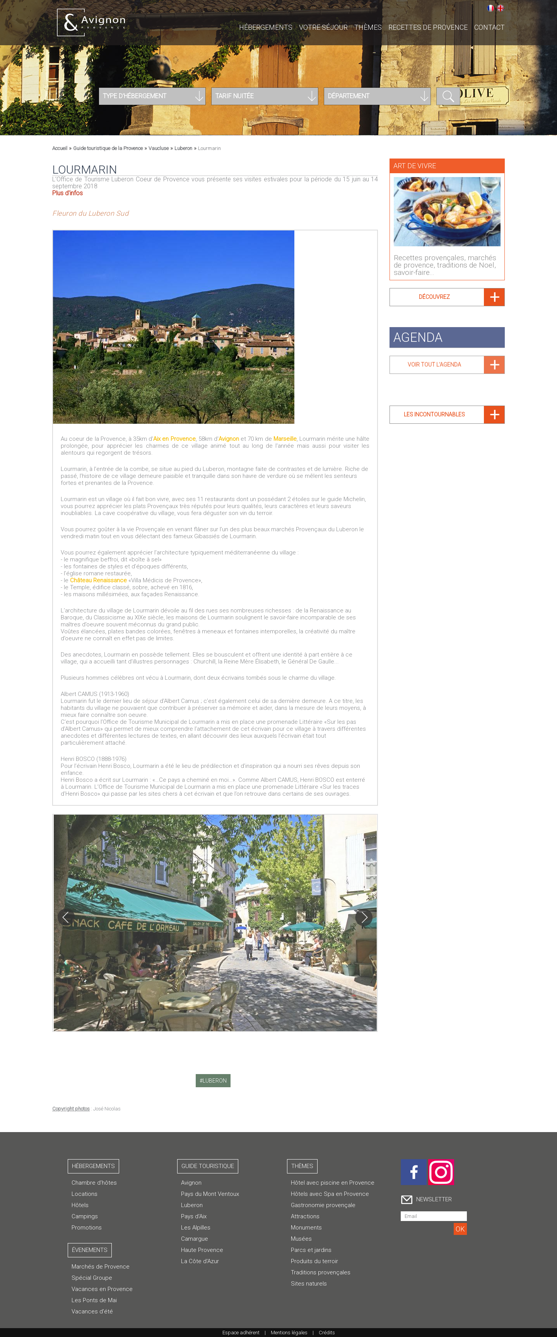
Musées (301, 1238)
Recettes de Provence (428, 27)
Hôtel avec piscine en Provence (332, 1182)
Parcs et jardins (311, 1250)
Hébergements (265, 27)
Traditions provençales (320, 1272)
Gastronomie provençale (323, 1205)
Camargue (194, 1238)
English (500, 8)
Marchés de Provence (101, 1266)
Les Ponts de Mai (94, 1300)
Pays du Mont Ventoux (210, 1193)
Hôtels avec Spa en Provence (330, 1193)
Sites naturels (309, 1283)
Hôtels (80, 1205)
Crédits (327, 1332)
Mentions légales (289, 1332)
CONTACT (489, 27)
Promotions (87, 1227)
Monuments (306, 1227)
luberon (215, 1081)
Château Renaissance (98, 580)
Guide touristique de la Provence (108, 148)
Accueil (59, 148)
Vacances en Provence (102, 1289)
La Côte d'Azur (200, 1261)
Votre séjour (323, 27)
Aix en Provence (174, 438)
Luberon (183, 148)
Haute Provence (202, 1250)
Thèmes (368, 27)
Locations (84, 1193)
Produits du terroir (314, 1261)
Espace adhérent (241, 1332)
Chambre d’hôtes (94, 1182)
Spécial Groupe (92, 1277)
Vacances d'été (92, 1311)
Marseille (285, 438)
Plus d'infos (67, 193)
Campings (85, 1216)
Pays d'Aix (194, 1216)
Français (490, 8)
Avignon (229, 438)
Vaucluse (159, 148)
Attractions (305, 1216)
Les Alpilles (195, 1227)
